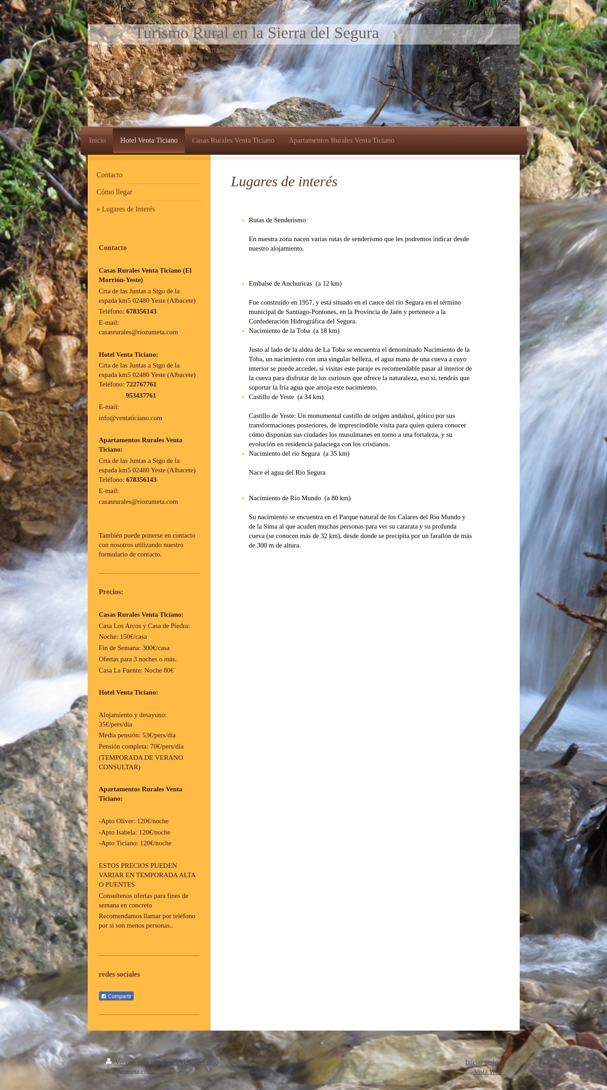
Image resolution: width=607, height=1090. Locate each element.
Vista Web (487, 1071)
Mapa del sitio (199, 1062)
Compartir (116, 996)
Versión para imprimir (141, 1062)
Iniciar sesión (483, 1062)
